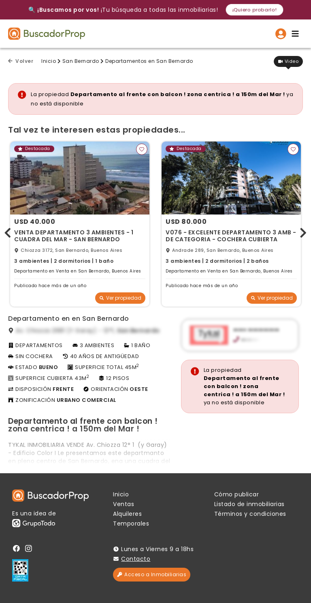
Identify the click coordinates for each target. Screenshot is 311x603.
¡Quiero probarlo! (254, 9)
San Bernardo (80, 61)
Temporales (131, 523)
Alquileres (127, 514)
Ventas (123, 504)
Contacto (135, 559)
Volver (20, 61)
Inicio (48, 61)
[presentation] (7, 231)
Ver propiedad (120, 297)
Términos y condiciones (250, 514)
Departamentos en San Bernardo (149, 61)
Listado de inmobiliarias (249, 504)
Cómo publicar (236, 494)
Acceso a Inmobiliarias (151, 574)
